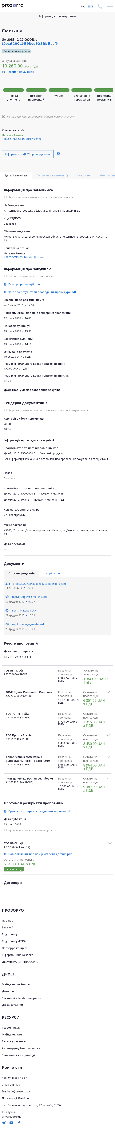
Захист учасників (14, 1041)
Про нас (7, 920)
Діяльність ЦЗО (12, 1005)
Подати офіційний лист (17, 1098)
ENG (90, 6)
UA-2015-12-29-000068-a (20, 39)
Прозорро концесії (14, 948)
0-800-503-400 (11, 1084)
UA (83, 6)
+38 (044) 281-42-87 (14, 1077)
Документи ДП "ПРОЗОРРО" (21, 962)
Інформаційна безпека (17, 955)
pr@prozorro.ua (11, 1116)
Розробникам (11, 1027)
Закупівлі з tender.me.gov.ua (21, 998)
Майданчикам (12, 1034)
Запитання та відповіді (18, 1055)
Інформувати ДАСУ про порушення (27, 154)
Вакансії (7, 927)
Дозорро (8, 991)
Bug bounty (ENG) (14, 941)
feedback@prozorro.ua (16, 1091)
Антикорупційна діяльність (21, 1048)
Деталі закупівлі (16, 175)
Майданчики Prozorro (17, 984)
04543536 (10, 223)
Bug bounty (10, 934)
